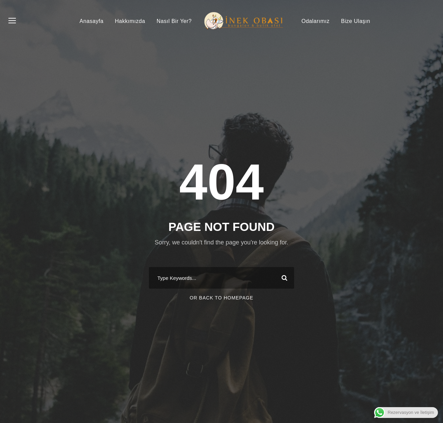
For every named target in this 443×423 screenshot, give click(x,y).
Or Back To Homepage (222, 297)
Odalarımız (316, 21)
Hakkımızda (130, 21)
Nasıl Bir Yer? (174, 21)
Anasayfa (92, 21)
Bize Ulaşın (355, 21)
